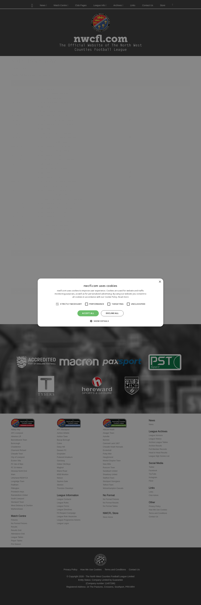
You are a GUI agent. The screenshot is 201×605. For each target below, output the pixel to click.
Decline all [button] (112, 313)
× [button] (160, 282)
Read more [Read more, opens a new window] (123, 297)
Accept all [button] (88, 313)
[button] (100, 321)
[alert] (100, 302)
